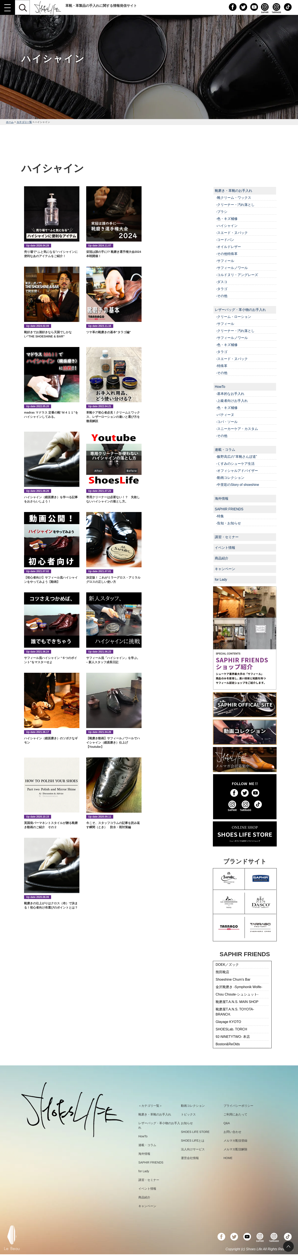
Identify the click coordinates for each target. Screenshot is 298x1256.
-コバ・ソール (227, 422)
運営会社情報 (190, 1158)
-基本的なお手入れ (230, 393)
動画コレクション (193, 1105)
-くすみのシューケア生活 (235, 463)
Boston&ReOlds (228, 1044)
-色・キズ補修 (227, 218)
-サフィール (225, 261)
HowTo (220, 386)
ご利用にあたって (235, 1114)
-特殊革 (221, 366)
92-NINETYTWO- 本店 (233, 1036)
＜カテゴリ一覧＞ (150, 1105)
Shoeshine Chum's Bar (233, 979)
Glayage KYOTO (228, 1022)
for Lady (221, 579)
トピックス (188, 1114)
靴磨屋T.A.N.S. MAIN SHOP (237, 1002)
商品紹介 (221, 558)
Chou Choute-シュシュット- (237, 994)
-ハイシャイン (227, 226)
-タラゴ (221, 289)
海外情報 (221, 498)
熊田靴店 (222, 972)
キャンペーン (225, 569)
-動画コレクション (230, 477)
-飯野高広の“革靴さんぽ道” (236, 456)
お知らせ (187, 1123)
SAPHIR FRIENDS (229, 509)
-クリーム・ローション (233, 317)
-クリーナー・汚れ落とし (235, 204)
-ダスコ (221, 282)
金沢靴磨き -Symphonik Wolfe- (239, 987)
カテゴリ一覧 (24, 122)
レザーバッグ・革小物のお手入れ (240, 310)
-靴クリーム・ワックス (233, 197)
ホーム (10, 122)
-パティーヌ (225, 415)
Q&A (227, 1123)
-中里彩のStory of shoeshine (237, 484)
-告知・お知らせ (228, 523)
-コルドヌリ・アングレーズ (237, 275)
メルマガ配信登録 (235, 1140)
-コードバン (225, 240)
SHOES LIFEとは (192, 1140)
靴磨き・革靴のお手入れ (233, 190)
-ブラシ (221, 211)
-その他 (221, 296)
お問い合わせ (232, 1132)
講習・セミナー (227, 537)
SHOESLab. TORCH (231, 1029)
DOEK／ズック (227, 964)
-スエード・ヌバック (232, 233)
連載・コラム (225, 449)
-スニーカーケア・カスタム (237, 429)
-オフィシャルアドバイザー (237, 470)
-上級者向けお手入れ (232, 401)
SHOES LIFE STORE (195, 1132)
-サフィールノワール (232, 268)
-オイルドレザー (228, 247)
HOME (228, 1158)
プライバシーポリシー (238, 1105)
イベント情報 (225, 547)
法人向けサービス (193, 1149)
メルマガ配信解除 (235, 1149)
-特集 (220, 516)
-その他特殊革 (227, 254)
